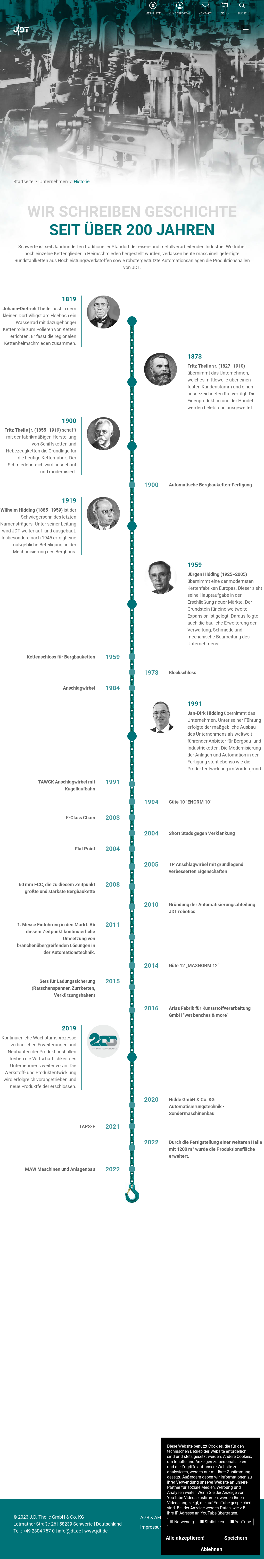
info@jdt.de (69, 1531)
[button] (224, 10)
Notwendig (182, 1521)
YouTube (240, 1521)
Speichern (235, 1538)
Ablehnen (211, 1549)
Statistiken (212, 1521)
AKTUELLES (30, 1386)
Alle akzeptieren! (185, 1538)
